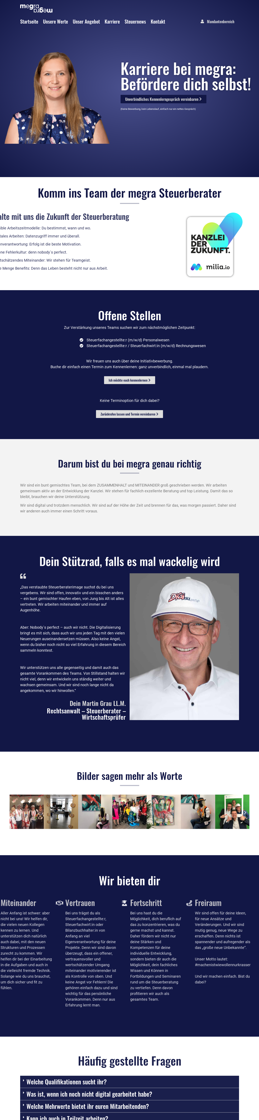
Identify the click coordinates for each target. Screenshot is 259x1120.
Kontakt (158, 21)
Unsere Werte (55, 21)
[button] (14, 879)
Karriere (112, 21)
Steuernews (135, 21)
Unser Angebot (86, 21)
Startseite (29, 21)
